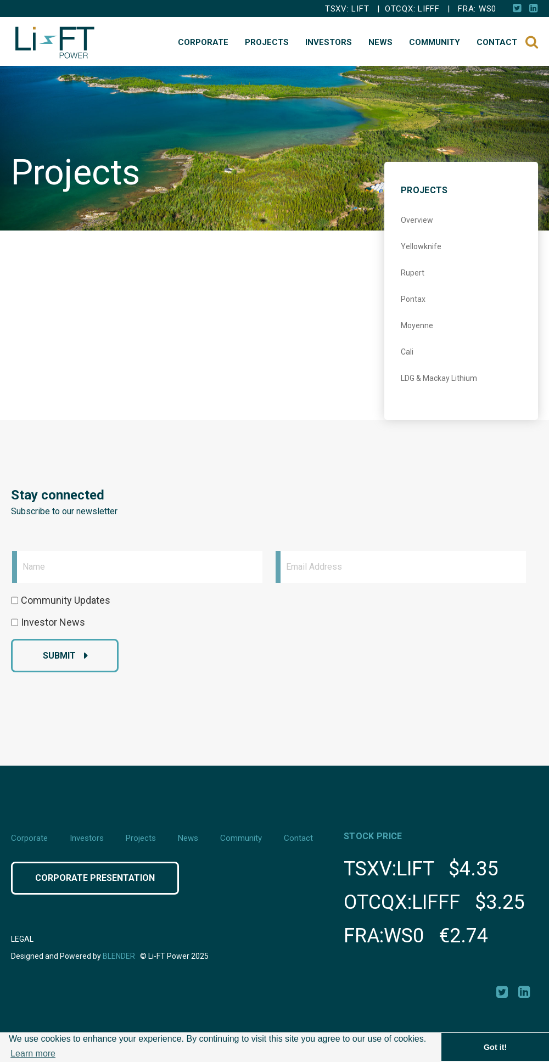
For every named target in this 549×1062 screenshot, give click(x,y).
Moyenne (417, 325)
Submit (59, 655)
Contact (497, 42)
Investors (328, 42)
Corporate (203, 42)
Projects (267, 42)
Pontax (413, 299)
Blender (119, 956)
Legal (22, 939)
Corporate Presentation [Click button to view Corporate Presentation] (95, 878)
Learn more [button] (32, 1053)
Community (434, 42)
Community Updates (65, 600)
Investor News (53, 622)
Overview (417, 220)
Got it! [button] (495, 1047)
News (380, 42)
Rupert (412, 272)
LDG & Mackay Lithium (439, 378)
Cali (407, 351)
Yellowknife (421, 246)
